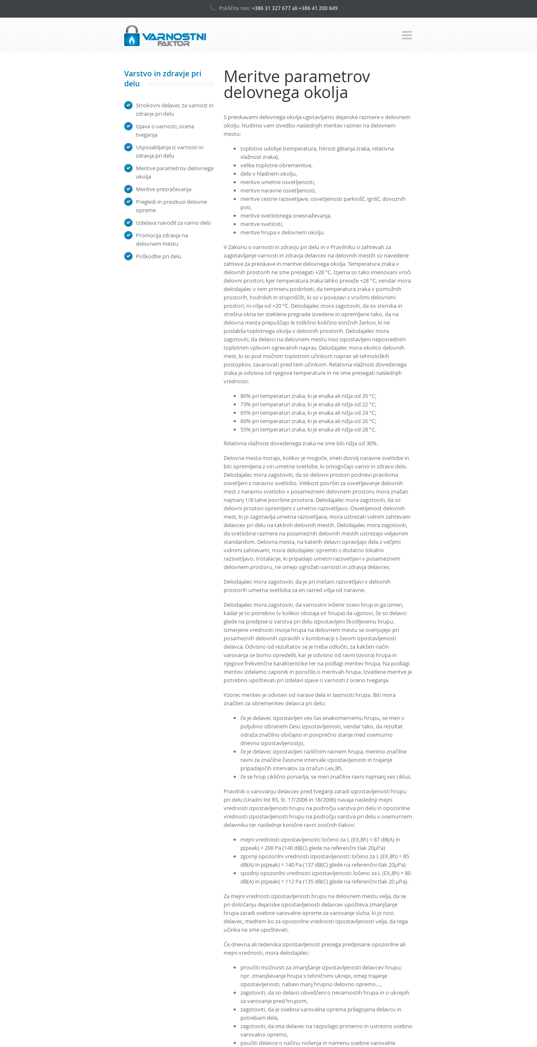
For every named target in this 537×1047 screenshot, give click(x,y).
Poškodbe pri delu (158, 256)
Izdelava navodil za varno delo (173, 222)
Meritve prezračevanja (163, 189)
